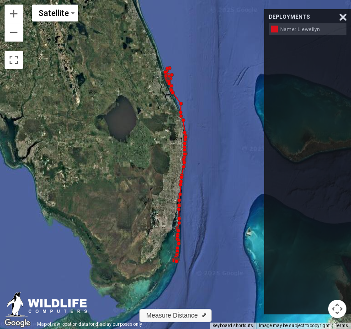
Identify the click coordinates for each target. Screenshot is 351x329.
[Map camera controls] (337, 309)
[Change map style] (55, 13)
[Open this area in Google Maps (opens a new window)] (17, 323)
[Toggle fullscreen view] (14, 60)
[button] (169, 68)
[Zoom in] (14, 14)
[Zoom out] (14, 32)
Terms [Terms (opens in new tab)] (341, 325)
